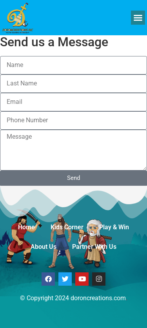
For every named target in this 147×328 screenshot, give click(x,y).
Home (26, 227)
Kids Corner (67, 227)
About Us (43, 246)
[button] (138, 18)
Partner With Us (94, 246)
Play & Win (114, 227)
